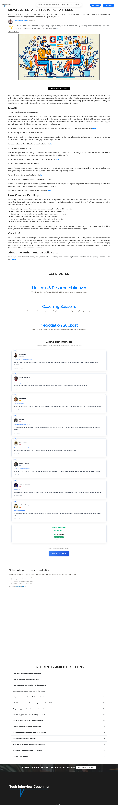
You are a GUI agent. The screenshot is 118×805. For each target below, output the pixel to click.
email (21, 561)
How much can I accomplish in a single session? (30, 631)
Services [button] (69, 5)
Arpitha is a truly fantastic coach (70, 444)
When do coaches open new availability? (28, 676)
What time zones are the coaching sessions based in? (32, 654)
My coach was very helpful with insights (35, 444)
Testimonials (56, 5)
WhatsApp (15, 561)
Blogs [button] (77, 5)
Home (40, 5)
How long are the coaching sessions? (26, 623)
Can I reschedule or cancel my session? (27, 684)
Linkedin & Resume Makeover (19, 340)
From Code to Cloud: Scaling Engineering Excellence (95, 773)
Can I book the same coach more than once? (29, 638)
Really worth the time (30, 416)
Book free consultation (86, 739)
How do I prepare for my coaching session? (29, 707)
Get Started (47, 5)
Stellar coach (28, 469)
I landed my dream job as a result (70, 416)
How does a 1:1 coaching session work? (27, 615)
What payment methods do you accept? (28, 715)
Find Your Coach (59, 517)
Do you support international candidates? (28, 661)
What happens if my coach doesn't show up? (29, 692)
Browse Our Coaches (59, 82)
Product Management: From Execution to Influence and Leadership (97, 766)
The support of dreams (68, 469)
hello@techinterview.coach (88, 789)
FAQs (63, 5)
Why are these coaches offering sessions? (28, 646)
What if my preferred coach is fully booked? (29, 669)
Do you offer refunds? (21, 722)
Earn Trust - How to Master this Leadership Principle (98, 759)
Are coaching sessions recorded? (25, 699)
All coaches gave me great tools (70, 388)
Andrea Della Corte (38, 26)
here (47, 138)
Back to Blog (30, 39)
